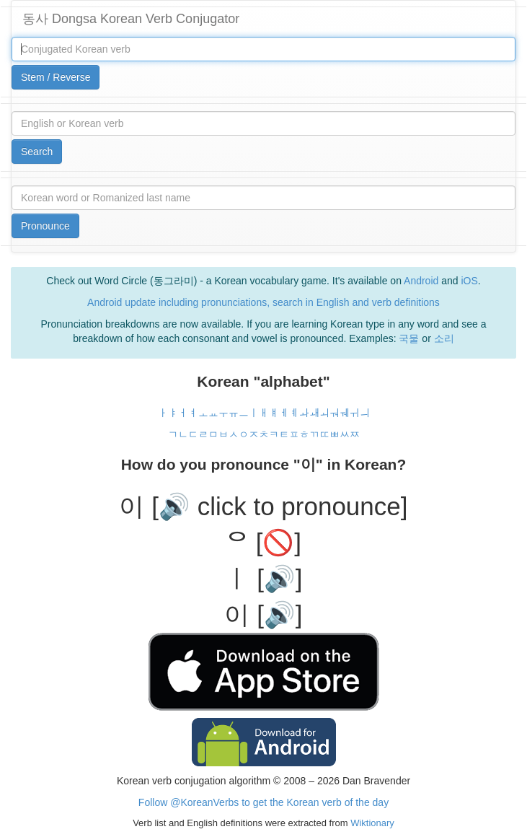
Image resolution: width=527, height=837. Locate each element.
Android (421, 280)
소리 (444, 338)
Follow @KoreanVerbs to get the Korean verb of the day (263, 802)
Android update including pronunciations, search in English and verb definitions (263, 302)
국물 (409, 338)
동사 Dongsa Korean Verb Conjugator (130, 19)
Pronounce (45, 226)
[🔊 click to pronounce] (279, 506)
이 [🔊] (263, 614)
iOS (469, 280)
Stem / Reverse (55, 77)
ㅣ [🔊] (263, 578)
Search (37, 151)
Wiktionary (371, 823)
